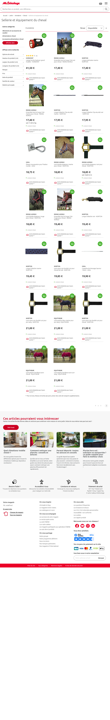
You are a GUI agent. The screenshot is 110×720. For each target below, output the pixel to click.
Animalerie (18, 15)
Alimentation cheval (9, 36)
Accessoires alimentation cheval (12, 39)
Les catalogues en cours (47, 510)
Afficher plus (10, 43)
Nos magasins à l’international (48, 546)
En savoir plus (7, 509)
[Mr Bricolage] (11, 3)
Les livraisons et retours (81, 508)
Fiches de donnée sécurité (74, 566)
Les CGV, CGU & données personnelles (86, 510)
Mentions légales (56, 566)
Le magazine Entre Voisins (47, 508)
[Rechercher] (106, 9)
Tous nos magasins (16, 515)
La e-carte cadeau (45, 524)
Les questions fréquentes (82, 505)
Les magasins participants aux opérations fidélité (54, 527)
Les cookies (77, 515)
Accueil (5, 15)
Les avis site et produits (46, 529)
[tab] (13, 27)
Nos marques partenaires (47, 543)
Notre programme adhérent (48, 539)
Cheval (25, 15)
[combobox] (55, 9)
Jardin (11, 15)
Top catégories (43, 566)
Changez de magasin (16, 512)
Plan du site (31, 566)
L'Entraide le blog (44, 505)
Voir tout (10, 427)
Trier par (82, 28)
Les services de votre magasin (48, 517)
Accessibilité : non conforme (82, 512)
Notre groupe (43, 536)
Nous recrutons (44, 541)
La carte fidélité (44, 522)
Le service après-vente (46, 519)
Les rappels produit (80, 517)
